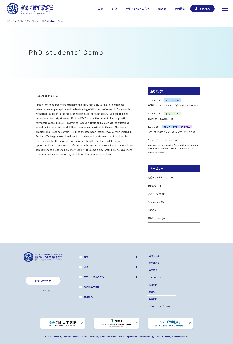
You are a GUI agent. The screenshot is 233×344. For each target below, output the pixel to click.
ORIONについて (156, 277)
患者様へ (88, 296)
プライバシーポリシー (159, 306)
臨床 (100, 9)
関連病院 (153, 284)
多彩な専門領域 (91, 286)
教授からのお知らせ (160, 177)
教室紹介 (153, 270)
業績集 (162, 9)
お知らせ (154, 210)
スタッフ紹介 (155, 255)
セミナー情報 (157, 194)
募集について (156, 218)
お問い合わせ (43, 281)
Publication (156, 202)
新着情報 (180, 9)
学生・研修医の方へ (138, 9)
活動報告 (155, 185)
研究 (114, 9)
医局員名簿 (154, 262)
